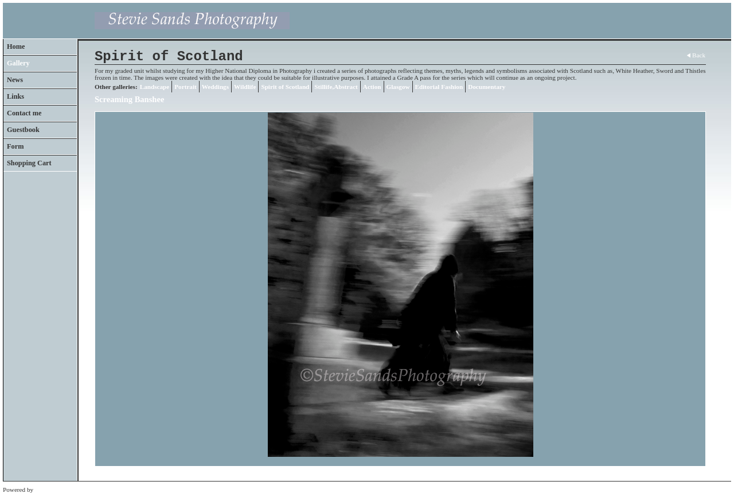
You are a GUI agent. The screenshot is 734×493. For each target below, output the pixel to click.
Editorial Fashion (439, 86)
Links (15, 96)
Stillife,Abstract (336, 86)
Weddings (215, 86)
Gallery (18, 63)
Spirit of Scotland (285, 86)
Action (372, 86)
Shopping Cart (29, 163)
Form (15, 146)
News (15, 80)
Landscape (155, 86)
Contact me (24, 113)
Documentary (486, 86)
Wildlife (245, 86)
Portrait (185, 86)
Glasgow (398, 86)
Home (16, 46)
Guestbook (23, 130)
